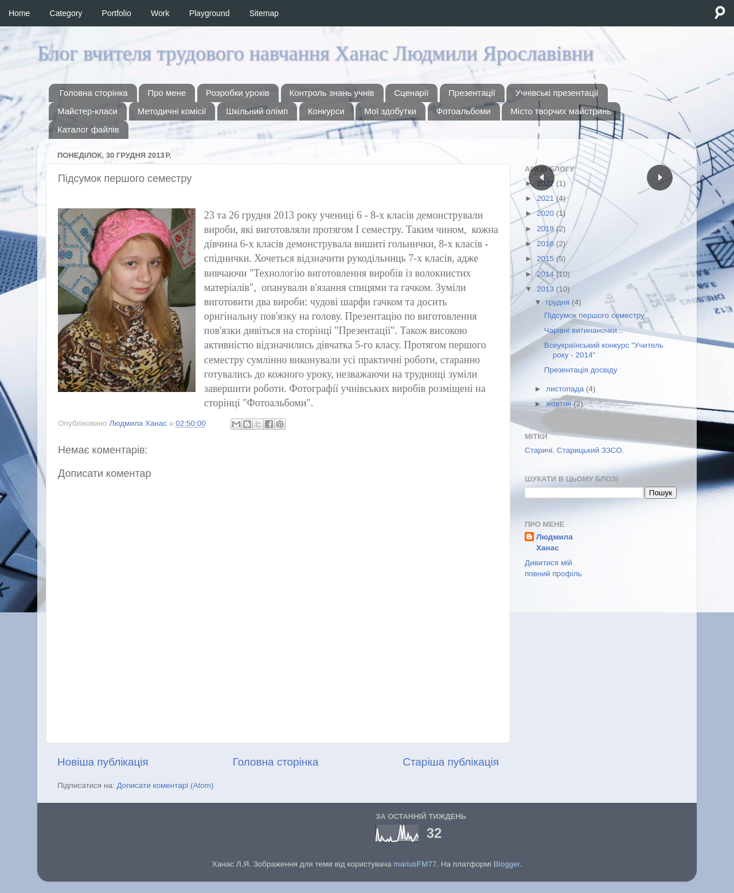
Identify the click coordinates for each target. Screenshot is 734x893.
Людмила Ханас (554, 542)
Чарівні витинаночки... (583, 330)
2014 (546, 274)
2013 (546, 289)
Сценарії (411, 93)
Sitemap (264, 13)
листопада (566, 389)
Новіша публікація (103, 762)
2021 (546, 198)
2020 (546, 213)
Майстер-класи (87, 111)
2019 (546, 228)
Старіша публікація (451, 762)
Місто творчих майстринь (560, 111)
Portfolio (116, 13)
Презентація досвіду (581, 370)
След (660, 178)
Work (160, 13)
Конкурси (326, 111)
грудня (559, 302)
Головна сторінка (94, 93)
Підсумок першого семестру (594, 315)
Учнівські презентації (556, 93)
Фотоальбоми (463, 111)
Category (66, 13)
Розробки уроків (238, 93)
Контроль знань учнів (332, 93)
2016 (546, 243)
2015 (546, 258)
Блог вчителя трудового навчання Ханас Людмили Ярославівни (315, 53)
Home (19, 13)
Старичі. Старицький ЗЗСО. (574, 450)
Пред (542, 178)
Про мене (166, 93)
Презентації (471, 93)
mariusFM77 (414, 864)
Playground (209, 13)
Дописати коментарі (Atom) (164, 785)
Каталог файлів (88, 129)
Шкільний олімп (257, 111)
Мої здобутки (390, 111)
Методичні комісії (172, 111)
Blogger (507, 864)
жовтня (559, 403)
